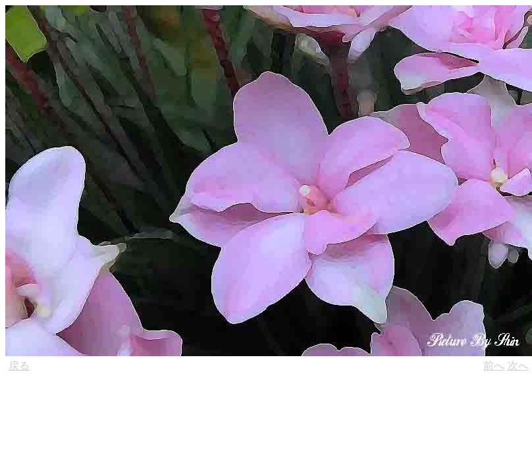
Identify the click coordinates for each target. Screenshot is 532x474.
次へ (518, 365)
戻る (19, 365)
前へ (493, 365)
